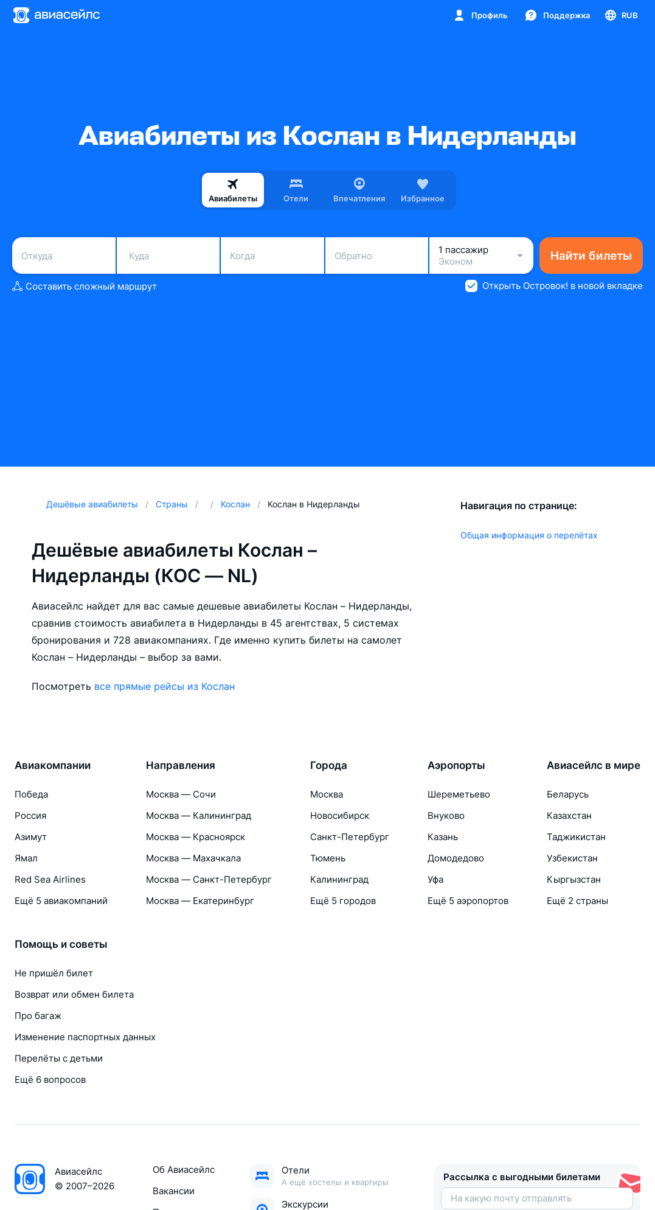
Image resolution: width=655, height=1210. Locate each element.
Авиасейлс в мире (593, 765)
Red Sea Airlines (50, 879)
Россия (30, 815)
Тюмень (327, 858)
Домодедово (456, 858)
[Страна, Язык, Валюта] (620, 15)
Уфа (435, 879)
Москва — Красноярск (195, 837)
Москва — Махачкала (193, 858)
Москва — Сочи (181, 794)
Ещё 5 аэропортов (468, 900)
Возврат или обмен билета (74, 994)
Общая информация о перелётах (529, 535)
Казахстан (569, 815)
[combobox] (64, 255)
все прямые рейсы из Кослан (164, 686)
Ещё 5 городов (343, 900)
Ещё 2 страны (577, 900)
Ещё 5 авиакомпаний (61, 900)
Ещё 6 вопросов (50, 1079)
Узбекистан (572, 858)
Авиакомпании (53, 765)
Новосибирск (339, 815)
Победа (31, 794)
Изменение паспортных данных (85, 1037)
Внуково (446, 815)
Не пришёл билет (54, 973)
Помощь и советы (61, 944)
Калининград (339, 879)
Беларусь (568, 794)
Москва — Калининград (198, 815)
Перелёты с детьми (59, 1058)
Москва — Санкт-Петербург (209, 879)
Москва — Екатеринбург (200, 900)
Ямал (26, 858)
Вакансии (174, 1191)
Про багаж (38, 1015)
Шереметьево (459, 794)
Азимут (31, 837)
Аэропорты (456, 765)
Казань (443, 837)
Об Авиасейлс (184, 1169)
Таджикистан (576, 837)
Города (328, 765)
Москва (326, 794)
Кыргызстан (574, 879)
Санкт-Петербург (349, 837)
